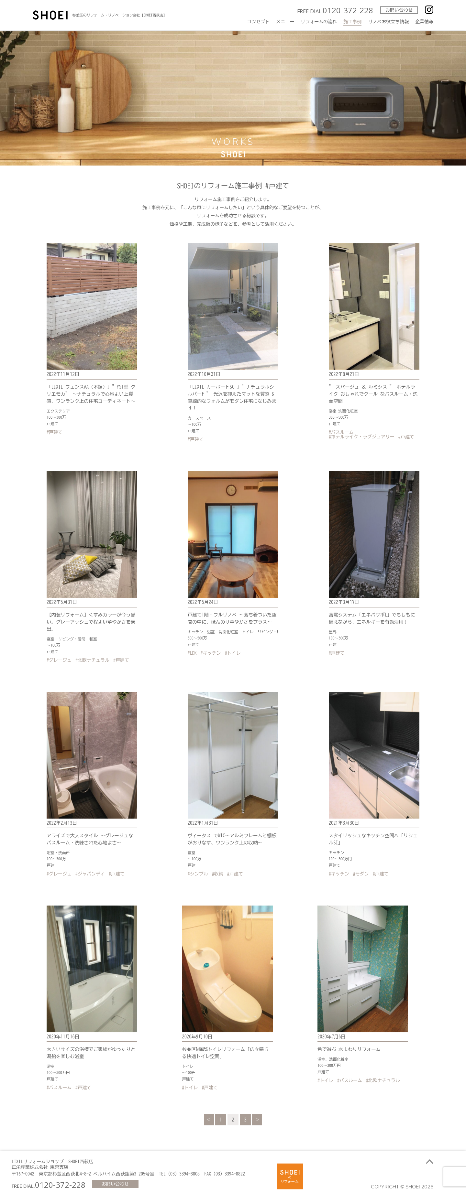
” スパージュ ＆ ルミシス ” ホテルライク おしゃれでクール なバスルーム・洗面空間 (374, 393)
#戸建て (54, 431)
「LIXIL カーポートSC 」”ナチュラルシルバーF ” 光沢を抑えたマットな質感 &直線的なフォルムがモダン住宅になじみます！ (232, 393)
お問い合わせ (398, 10)
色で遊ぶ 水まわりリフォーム (348, 1042)
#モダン (361, 867)
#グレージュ (59, 655)
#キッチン (211, 648)
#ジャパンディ (90, 867)
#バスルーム (341, 431)
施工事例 (352, 22)
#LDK (192, 648)
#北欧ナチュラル (92, 655)
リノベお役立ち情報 (388, 22)
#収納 (217, 867)
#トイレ (233, 648)
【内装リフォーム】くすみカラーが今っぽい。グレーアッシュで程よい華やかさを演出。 (90, 617)
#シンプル (198, 867)
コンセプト (258, 22)
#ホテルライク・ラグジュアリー (361, 435)
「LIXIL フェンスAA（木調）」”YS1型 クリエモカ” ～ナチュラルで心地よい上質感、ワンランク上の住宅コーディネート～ (92, 393)
